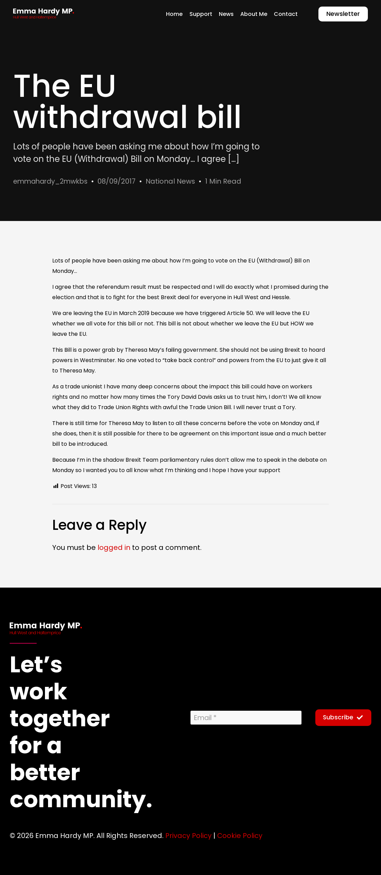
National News (175, 181)
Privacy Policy (188, 835)
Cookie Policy (240, 835)
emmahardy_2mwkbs (52, 181)
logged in (113, 547)
